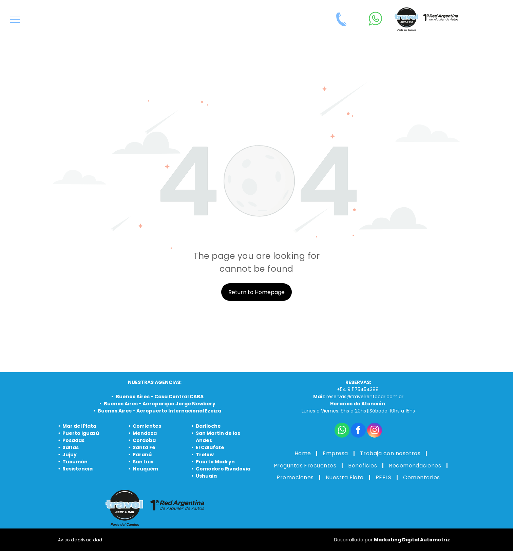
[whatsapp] (342, 431)
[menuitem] (303, 453)
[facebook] (358, 431)
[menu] (15, 19)
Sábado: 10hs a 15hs (392, 410)
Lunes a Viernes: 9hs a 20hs (334, 410)
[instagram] (374, 431)
